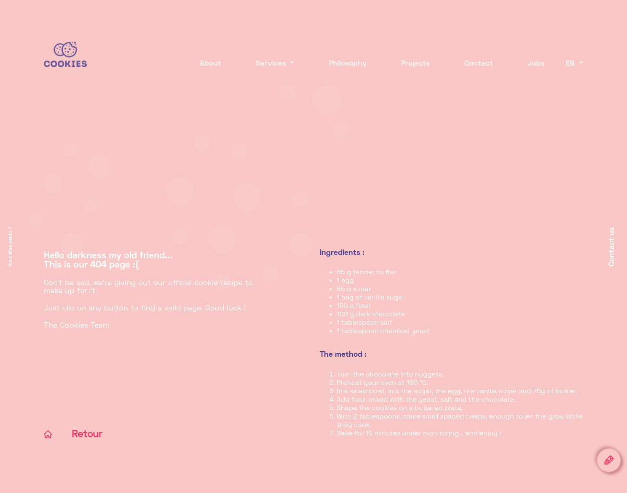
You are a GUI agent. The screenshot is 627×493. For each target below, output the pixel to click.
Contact (472, 70)
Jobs (529, 70)
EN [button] (571, 70)
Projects (409, 70)
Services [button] (265, 70)
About (203, 70)
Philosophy (341, 70)
